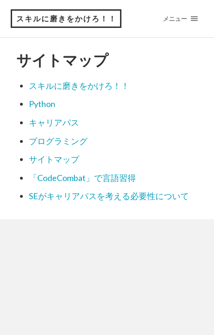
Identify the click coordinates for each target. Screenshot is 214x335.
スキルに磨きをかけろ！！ (66, 18)
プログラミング (58, 141)
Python (42, 104)
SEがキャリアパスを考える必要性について (109, 196)
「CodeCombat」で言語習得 (82, 178)
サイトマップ (54, 159)
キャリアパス (54, 122)
